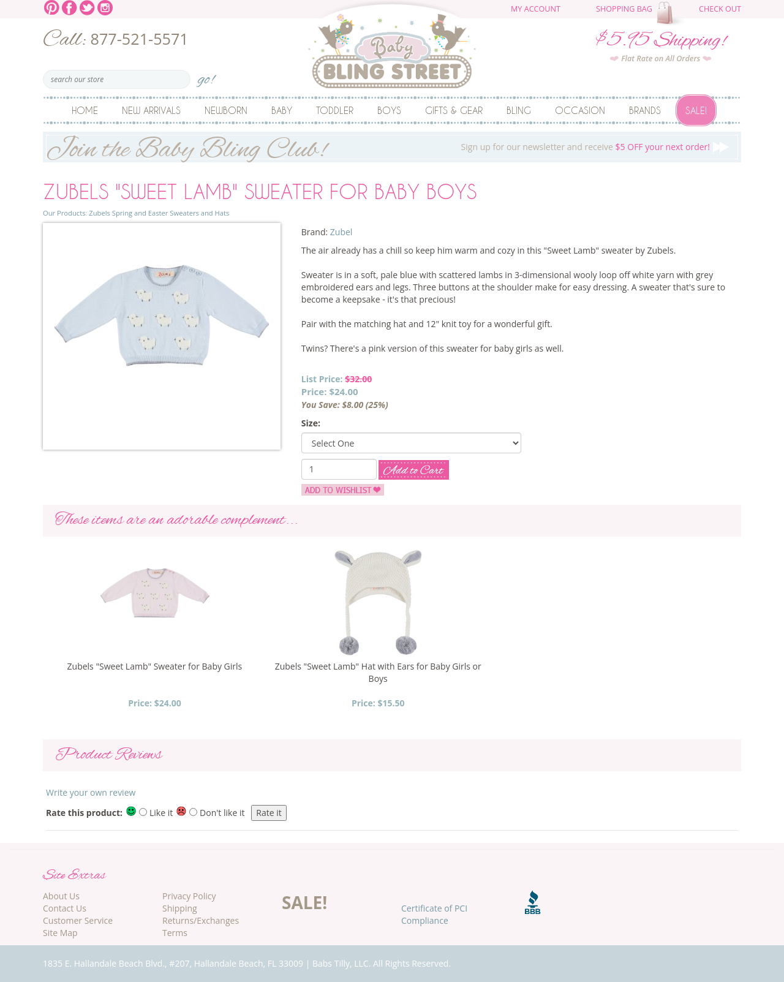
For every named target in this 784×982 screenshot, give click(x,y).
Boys (389, 110)
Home (85, 110)
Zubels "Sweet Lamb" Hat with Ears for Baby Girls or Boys (378, 672)
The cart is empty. (672, 13)
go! (206, 75)
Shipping (179, 908)
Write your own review (90, 792)
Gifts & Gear (454, 110)
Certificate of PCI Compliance (434, 914)
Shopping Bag (624, 9)
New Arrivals (151, 110)
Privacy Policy (189, 896)
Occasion (580, 110)
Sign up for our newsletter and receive (392, 147)
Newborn (226, 110)
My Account (535, 9)
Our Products (64, 212)
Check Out (720, 9)
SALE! (304, 902)
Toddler (334, 110)
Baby (281, 110)
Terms (174, 933)
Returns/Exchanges (200, 920)
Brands (645, 110)
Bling (519, 110)
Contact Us (64, 908)
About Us (61, 896)
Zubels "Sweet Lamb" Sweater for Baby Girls (155, 666)
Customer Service (78, 920)
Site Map (60, 933)
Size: (310, 423)
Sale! (696, 110)
